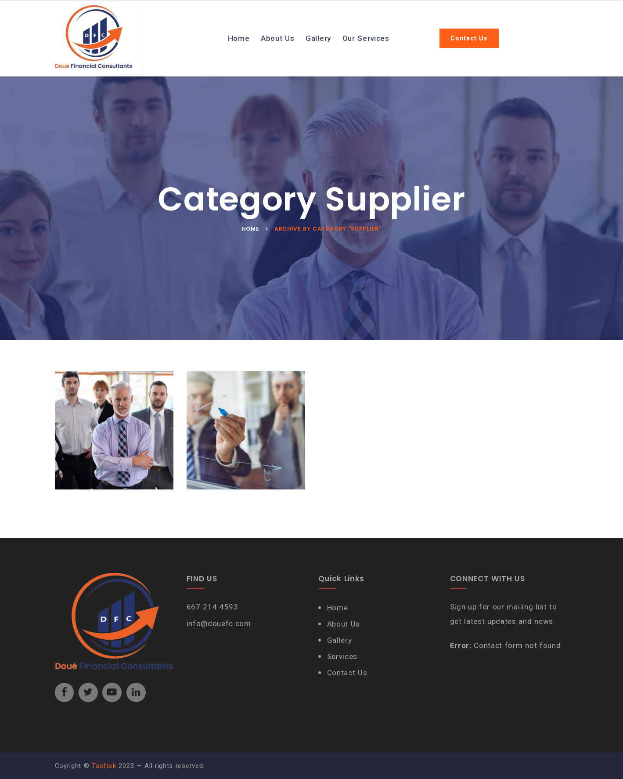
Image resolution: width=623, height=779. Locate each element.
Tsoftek (104, 766)
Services (342, 656)
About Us (277, 38)
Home (239, 38)
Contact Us (469, 38)
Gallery (318, 38)
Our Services (365, 38)
